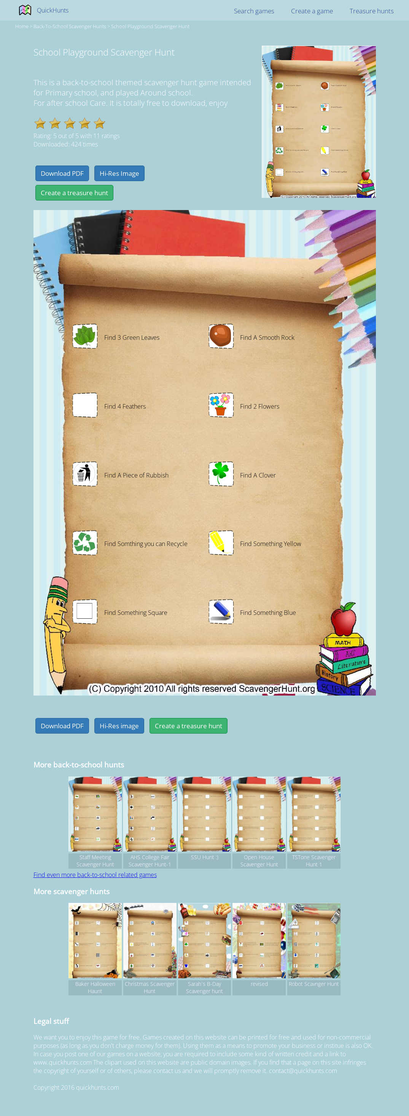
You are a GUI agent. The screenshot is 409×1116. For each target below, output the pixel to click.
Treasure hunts (372, 10)
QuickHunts (52, 10)
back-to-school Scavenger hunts (69, 26)
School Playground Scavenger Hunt (150, 26)
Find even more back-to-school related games (95, 875)
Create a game (312, 10)
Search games (254, 10)
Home (22, 26)
